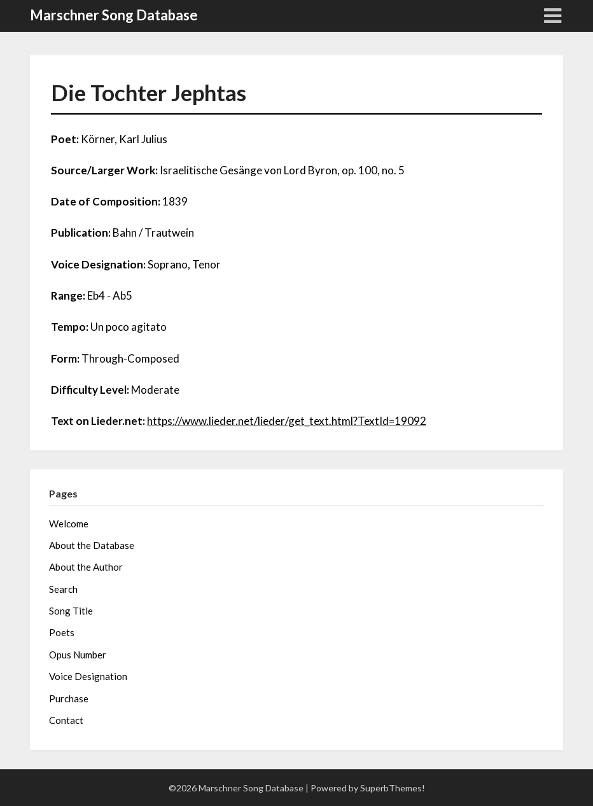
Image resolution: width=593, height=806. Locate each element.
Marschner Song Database (114, 15)
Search (63, 589)
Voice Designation (88, 676)
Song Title (71, 610)
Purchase (68, 698)
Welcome (68, 523)
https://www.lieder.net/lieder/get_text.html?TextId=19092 (286, 420)
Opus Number (77, 654)
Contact (66, 720)
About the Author (86, 567)
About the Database (91, 545)
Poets (61, 632)
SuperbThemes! (392, 787)
